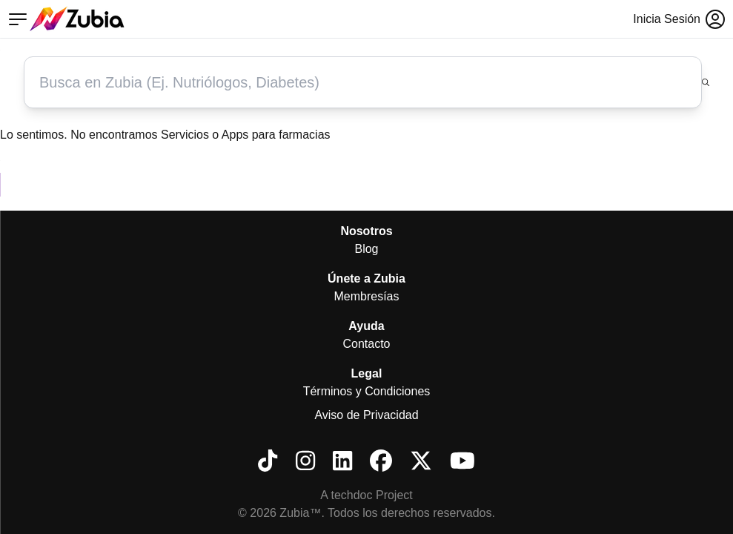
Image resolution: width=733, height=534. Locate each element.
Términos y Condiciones (367, 391)
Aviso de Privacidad (366, 415)
